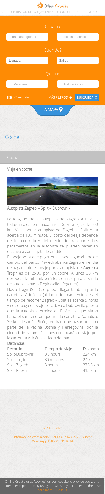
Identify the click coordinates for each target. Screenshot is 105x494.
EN (77, 12)
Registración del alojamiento (30, 12)
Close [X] (62, 490)
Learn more (44, 490)
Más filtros (58, 97)
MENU (92, 12)
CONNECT (63, 12)
